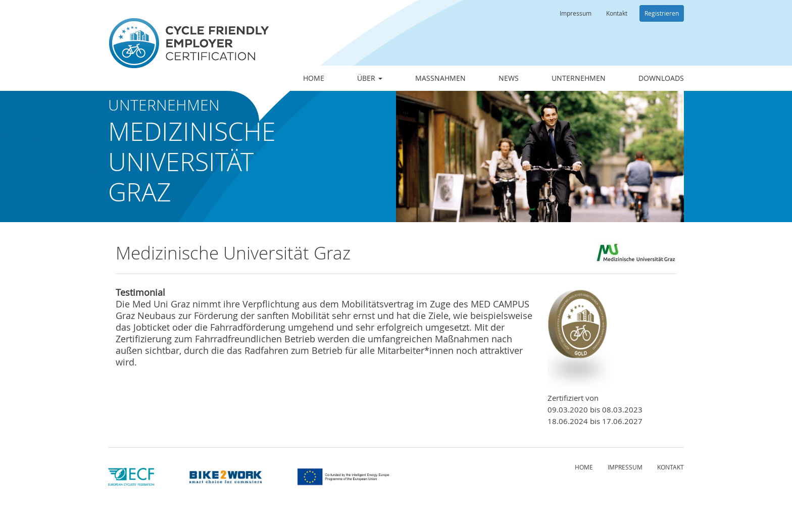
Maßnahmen (440, 78)
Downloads (661, 78)
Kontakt (616, 13)
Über (369, 78)
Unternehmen (579, 78)
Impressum (575, 13)
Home (313, 78)
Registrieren (662, 13)
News (509, 78)
